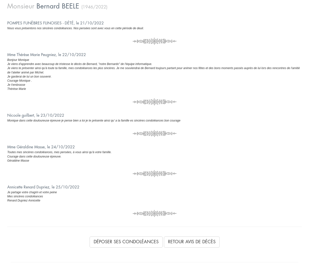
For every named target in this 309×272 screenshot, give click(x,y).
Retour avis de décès (192, 242)
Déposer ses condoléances (126, 242)
